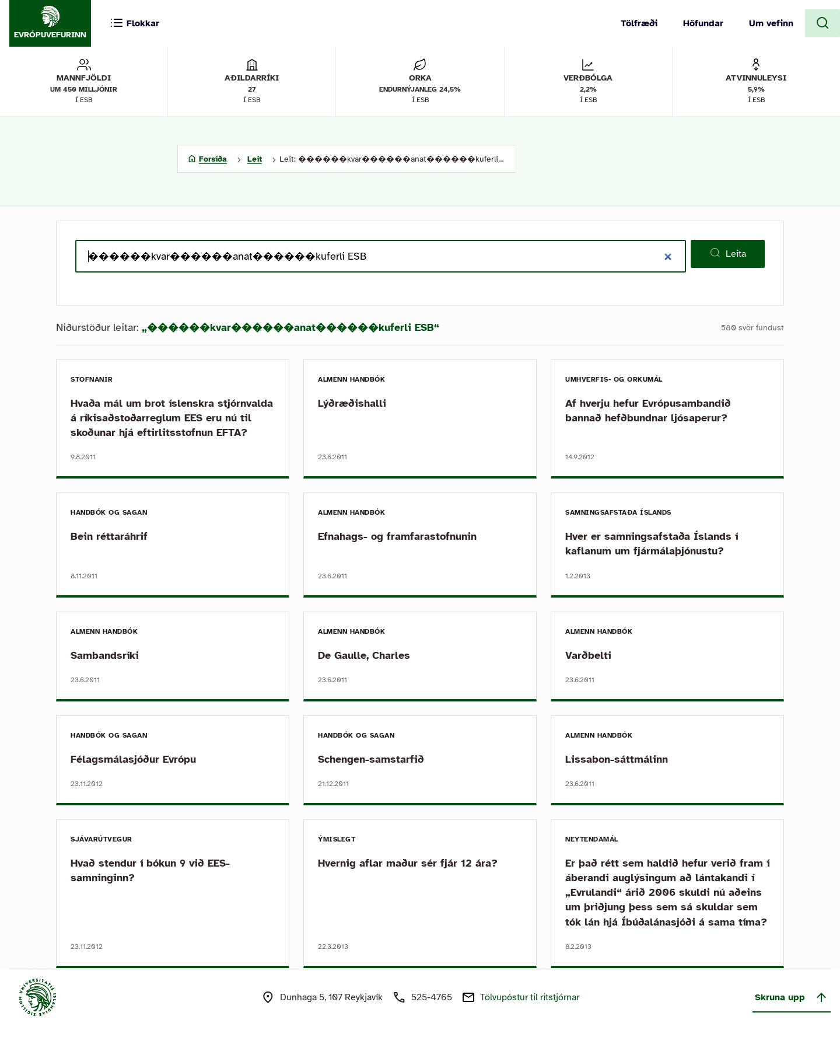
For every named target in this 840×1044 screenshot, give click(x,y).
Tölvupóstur (529, 997)
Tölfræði (639, 23)
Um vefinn (771, 23)
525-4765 (431, 997)
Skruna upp (791, 997)
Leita (727, 253)
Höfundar (703, 23)
